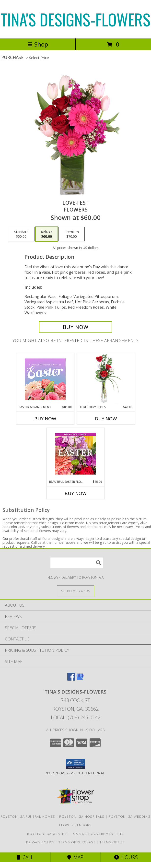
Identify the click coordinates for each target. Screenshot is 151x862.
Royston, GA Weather (48, 833)
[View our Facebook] (71, 679)
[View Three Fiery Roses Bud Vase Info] (105, 379)
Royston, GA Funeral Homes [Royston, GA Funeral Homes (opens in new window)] (27, 816)
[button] (75, 764)
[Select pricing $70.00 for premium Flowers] (71, 234)
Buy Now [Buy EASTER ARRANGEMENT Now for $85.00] (45, 418)
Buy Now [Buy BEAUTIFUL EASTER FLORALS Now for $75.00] (76, 493)
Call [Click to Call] (25, 857)
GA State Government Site (98, 833)
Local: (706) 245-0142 (75, 717)
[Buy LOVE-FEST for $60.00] (75, 327)
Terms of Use (112, 842)
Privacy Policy (40, 842)
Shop (37, 44)
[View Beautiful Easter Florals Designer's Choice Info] (75, 454)
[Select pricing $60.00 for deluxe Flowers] (47, 234)
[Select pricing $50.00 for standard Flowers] (21, 234)
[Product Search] (76, 562)
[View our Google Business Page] (80, 679)
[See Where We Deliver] (75, 591)
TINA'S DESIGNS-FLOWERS (76, 19)
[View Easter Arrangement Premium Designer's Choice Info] (45, 379)
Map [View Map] (75, 857)
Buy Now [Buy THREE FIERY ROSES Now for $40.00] (106, 418)
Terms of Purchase (76, 842)
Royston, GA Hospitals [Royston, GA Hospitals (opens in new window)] (81, 816)
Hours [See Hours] (126, 857)
